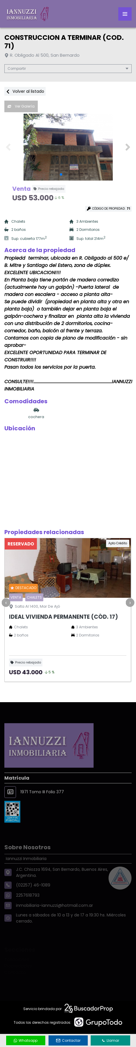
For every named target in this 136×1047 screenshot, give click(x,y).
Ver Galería (21, 106)
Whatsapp (25, 1040)
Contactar (68, 1040)
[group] (68, 147)
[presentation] (5, 602)
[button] (128, 147)
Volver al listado (25, 91)
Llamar (110, 1040)
